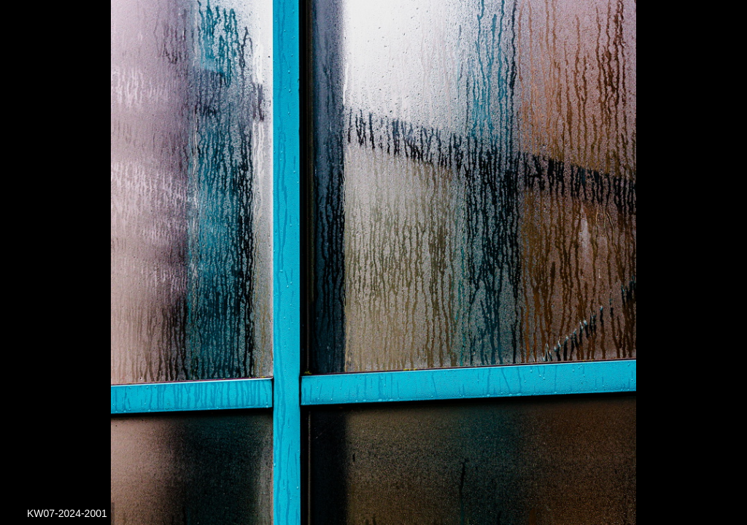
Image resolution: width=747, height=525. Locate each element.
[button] (714, 38)
